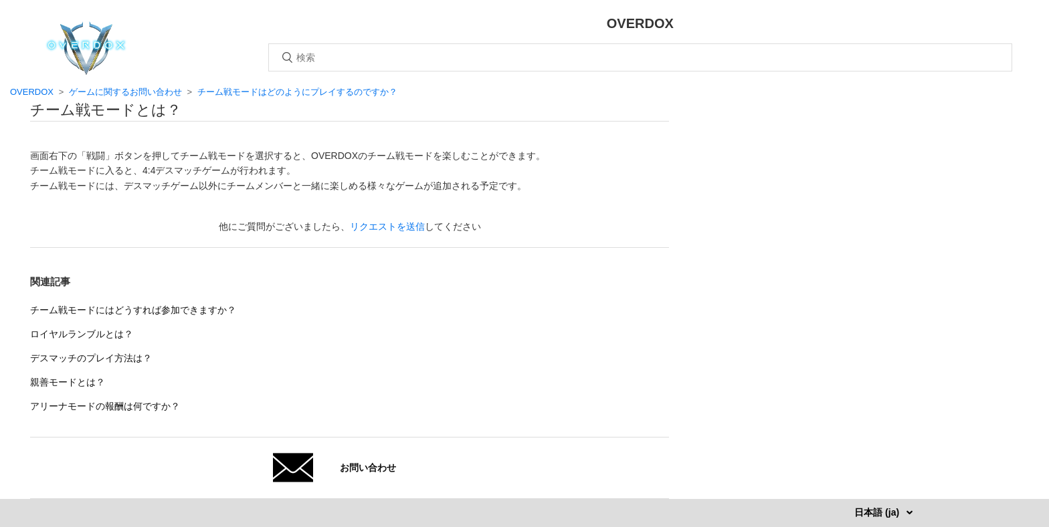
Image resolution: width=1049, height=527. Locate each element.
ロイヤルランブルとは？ (81, 334)
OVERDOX (32, 92)
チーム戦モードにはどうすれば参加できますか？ (133, 310)
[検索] (640, 57)
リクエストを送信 (387, 226)
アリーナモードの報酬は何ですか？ (105, 406)
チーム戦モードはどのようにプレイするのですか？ (297, 92)
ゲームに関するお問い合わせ (125, 92)
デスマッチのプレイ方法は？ (91, 358)
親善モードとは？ (67, 382)
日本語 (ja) (878, 512)
